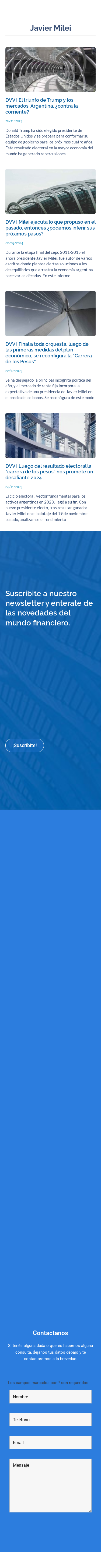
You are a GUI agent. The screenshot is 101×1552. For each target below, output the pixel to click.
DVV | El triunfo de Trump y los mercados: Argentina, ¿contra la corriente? (41, 106)
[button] (93, 10)
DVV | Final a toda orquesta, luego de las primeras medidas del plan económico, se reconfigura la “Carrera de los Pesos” (48, 353)
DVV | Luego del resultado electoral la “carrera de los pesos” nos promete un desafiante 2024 (49, 472)
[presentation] (50, 1534)
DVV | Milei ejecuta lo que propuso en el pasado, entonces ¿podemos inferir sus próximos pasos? (50, 228)
